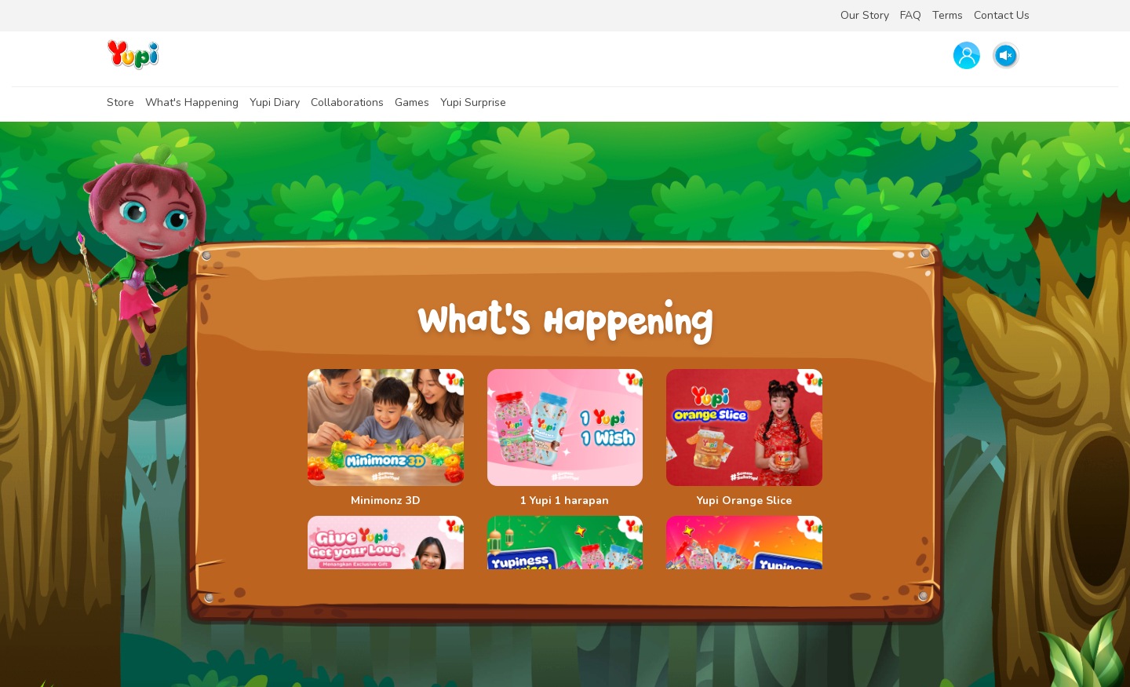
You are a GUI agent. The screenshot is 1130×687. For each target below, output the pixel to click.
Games (412, 102)
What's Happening (192, 102)
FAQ (910, 15)
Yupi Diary (275, 102)
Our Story (864, 15)
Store (120, 102)
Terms (947, 15)
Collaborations (347, 102)
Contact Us (1002, 15)
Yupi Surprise (473, 102)
